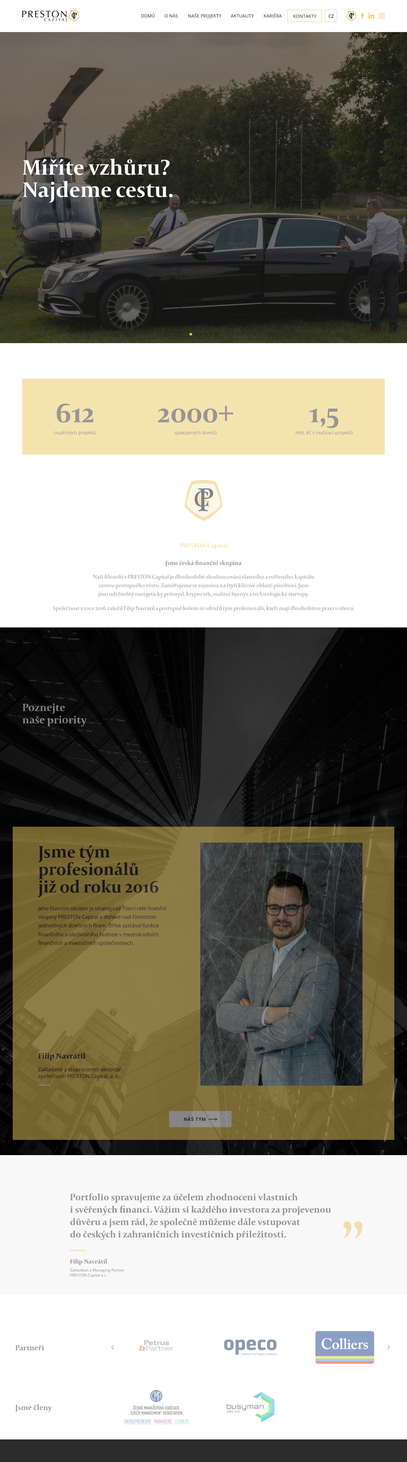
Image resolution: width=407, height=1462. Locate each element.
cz (331, 16)
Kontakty (304, 16)
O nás (171, 16)
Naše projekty (204, 16)
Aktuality (242, 16)
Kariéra (273, 16)
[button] (180, 333)
